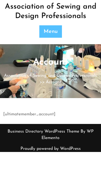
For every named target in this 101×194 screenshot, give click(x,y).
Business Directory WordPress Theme (44, 131)
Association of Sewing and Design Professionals (50, 76)
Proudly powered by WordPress (50, 149)
